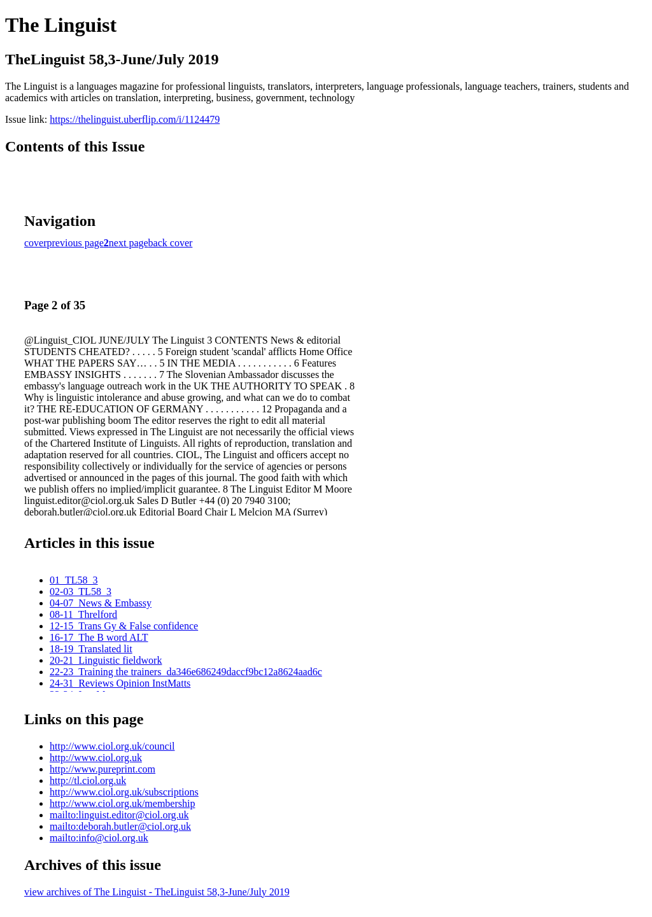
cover (35, 242)
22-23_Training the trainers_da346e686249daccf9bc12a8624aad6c (186, 671)
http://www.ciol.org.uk (96, 757)
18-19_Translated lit (91, 648)
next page (128, 242)
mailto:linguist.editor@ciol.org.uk (119, 814)
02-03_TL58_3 (80, 591)
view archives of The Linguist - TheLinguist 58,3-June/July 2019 (157, 891)
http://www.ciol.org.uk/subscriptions (124, 792)
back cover (170, 242)
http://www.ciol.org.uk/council (112, 746)
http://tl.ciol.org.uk (88, 780)
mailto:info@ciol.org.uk (99, 837)
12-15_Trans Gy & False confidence (124, 625)
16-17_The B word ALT (99, 637)
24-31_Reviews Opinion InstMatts (120, 683)
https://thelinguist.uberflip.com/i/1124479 (135, 119)
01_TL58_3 (74, 580)
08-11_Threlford (83, 614)
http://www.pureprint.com (102, 769)
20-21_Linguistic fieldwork (106, 660)
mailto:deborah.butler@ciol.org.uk (120, 826)
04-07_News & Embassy (101, 603)
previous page (75, 242)
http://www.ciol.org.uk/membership (122, 803)
